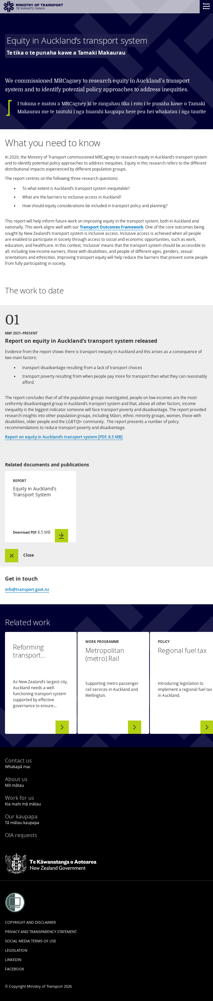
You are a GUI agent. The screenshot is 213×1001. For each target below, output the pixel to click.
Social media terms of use (30, 940)
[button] (26, 555)
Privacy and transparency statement (41, 931)
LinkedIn (13, 959)
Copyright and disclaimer (30, 922)
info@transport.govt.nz (27, 589)
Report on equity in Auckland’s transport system (64, 437)
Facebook (14, 968)
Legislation (16, 950)
